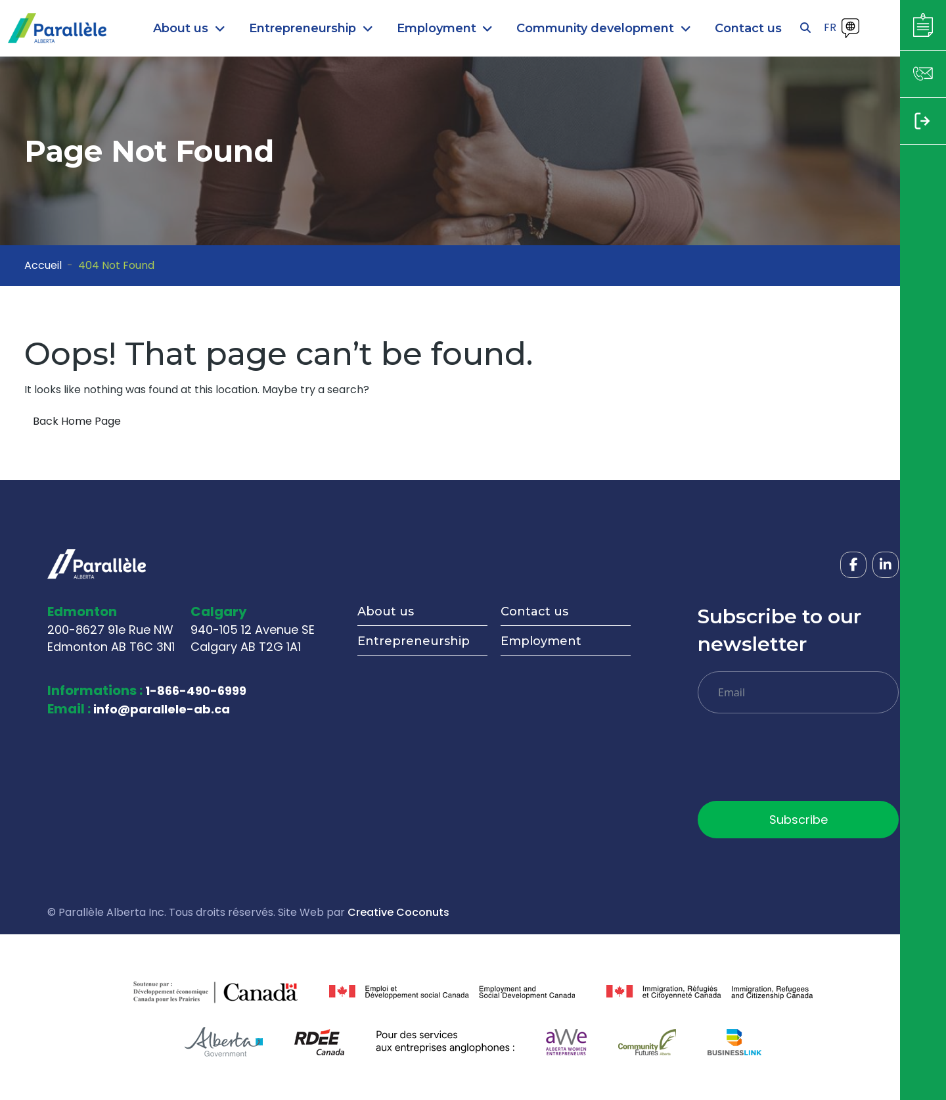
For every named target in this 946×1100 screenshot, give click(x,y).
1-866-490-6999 (195, 690)
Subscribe (798, 819)
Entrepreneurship (413, 641)
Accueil (43, 265)
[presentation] (797, 762)
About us (385, 611)
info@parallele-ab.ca (161, 709)
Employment (541, 641)
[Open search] (805, 28)
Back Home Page (77, 421)
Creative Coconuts (398, 912)
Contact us (534, 611)
